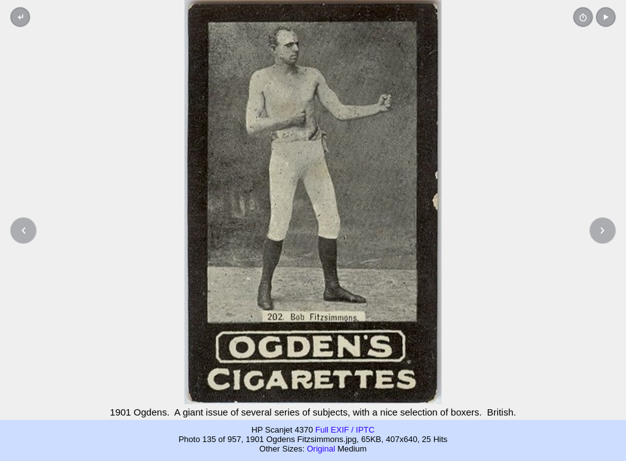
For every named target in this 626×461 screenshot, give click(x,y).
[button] (606, 17)
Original (321, 448)
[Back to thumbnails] (20, 17)
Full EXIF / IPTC (345, 429)
